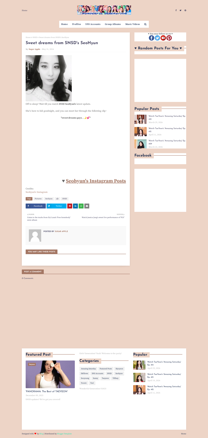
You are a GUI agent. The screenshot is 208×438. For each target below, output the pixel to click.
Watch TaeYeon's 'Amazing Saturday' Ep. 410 (167, 117)
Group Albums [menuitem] (113, 24)
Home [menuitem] (64, 24)
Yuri (92, 383)
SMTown (84, 373)
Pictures (38, 199)
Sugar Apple (34, 49)
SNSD (35, 37)
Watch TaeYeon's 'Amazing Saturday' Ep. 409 (167, 142)
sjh (57, 199)
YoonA (83, 383)
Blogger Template (64, 434)
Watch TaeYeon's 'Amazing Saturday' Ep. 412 (167, 130)
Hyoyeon (119, 369)
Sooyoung (85, 378)
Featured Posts (106, 369)
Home (24, 10)
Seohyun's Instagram (37, 192)
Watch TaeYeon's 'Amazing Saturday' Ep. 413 (164, 375)
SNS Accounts (97, 373)
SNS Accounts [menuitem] (92, 24)
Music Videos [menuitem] (132, 24)
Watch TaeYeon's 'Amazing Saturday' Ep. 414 (164, 363)
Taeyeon (105, 378)
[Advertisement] (160, 80)
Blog (41, 434)
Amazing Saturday (88, 369)
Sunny (95, 378)
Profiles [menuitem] (76, 24)
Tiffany (115, 378)
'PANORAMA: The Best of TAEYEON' (47, 391)
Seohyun (48, 199)
